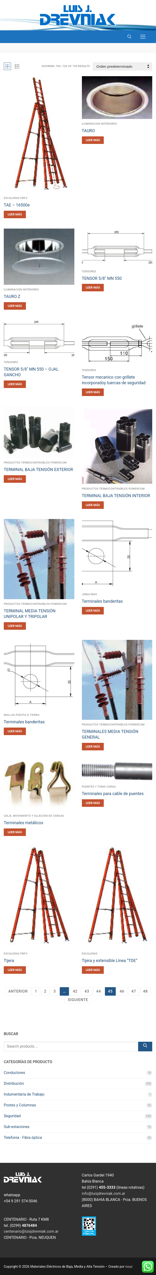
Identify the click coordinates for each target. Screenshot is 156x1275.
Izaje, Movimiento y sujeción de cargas (34, 815)
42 (75, 991)
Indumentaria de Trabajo (24, 1094)
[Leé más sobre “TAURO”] (93, 140)
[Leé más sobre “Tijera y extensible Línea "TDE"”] (93, 970)
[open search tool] (129, 37)
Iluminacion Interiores (99, 123)
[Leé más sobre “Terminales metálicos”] (15, 832)
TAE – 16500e (17, 205)
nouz (128, 1266)
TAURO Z (12, 296)
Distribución (14, 1083)
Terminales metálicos (23, 822)
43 (86, 991)
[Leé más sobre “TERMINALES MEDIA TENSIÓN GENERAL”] (93, 746)
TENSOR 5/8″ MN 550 (102, 278)
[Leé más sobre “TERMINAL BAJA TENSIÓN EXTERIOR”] (15, 479)
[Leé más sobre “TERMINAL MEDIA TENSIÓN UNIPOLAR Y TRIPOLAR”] (15, 626)
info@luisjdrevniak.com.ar (103, 1193)
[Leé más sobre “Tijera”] (15, 970)
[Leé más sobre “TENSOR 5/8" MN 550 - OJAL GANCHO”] (15, 384)
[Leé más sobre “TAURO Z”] (15, 306)
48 (145, 991)
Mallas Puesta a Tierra (22, 715)
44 (98, 991)
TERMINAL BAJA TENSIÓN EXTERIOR (38, 469)
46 (122, 991)
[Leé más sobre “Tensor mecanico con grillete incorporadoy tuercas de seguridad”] (93, 392)
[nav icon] (142, 37)
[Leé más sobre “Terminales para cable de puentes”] (93, 803)
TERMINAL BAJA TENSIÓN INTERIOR (116, 495)
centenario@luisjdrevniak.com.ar (31, 1231)
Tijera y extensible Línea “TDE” (109, 960)
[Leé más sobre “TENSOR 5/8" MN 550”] (93, 287)
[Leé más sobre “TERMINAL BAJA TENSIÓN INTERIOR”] (93, 505)
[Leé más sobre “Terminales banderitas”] (93, 610)
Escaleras (90, 953)
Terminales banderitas (102, 601)
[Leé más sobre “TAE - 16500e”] (15, 214)
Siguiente (78, 1000)
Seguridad (12, 1116)
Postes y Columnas (20, 1105)
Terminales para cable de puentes (113, 793)
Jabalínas (89, 594)
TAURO (88, 130)
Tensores (89, 271)
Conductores (14, 1072)
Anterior (18, 991)
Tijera (9, 960)
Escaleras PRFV (16, 953)
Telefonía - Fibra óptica (23, 1137)
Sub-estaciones (16, 1127)
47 (133, 991)
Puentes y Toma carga (99, 786)
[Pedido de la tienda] (122, 66)
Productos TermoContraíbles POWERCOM (35, 462)
